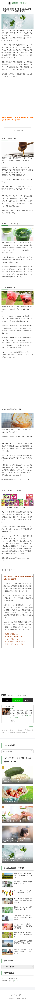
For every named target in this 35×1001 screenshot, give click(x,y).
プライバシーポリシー (17, 995)
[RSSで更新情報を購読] (14, 721)
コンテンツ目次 (16, 130)
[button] (28, 700)
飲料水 (18, 695)
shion (12, 708)
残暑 (24, 695)
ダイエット (11, 695)
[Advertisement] (17, 97)
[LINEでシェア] (17, 700)
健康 (4, 695)
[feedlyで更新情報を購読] (11, 721)
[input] (17, 751)
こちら (16, 981)
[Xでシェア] (7, 700)
